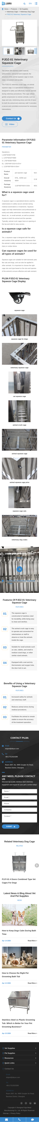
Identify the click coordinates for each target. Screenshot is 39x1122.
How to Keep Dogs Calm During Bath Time (19, 932)
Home (6, 9)
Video (9, 124)
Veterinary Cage (12, 12)
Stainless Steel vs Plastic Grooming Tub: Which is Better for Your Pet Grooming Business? (18, 1023)
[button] (35, 51)
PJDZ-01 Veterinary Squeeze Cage (19, 14)
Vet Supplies (23, 9)
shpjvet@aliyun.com (19, 746)
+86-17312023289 (19, 755)
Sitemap (6, 1113)
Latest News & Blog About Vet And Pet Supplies (19, 894)
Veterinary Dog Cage (27, 12)
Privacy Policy (15, 1113)
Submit (10, 826)
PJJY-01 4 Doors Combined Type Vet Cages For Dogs (19, 881)
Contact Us (13, 118)
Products (14, 9)
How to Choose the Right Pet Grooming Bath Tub (15, 975)
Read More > (32, 941)
